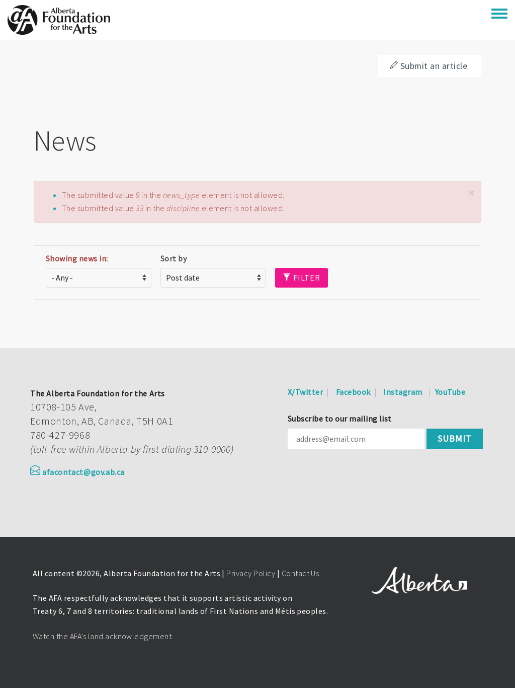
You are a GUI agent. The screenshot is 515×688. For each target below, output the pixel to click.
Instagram (402, 392)
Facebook (353, 392)
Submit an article (428, 66)
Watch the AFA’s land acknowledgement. (103, 636)
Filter (301, 277)
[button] (471, 193)
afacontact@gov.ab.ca (77, 472)
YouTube (450, 392)
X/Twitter (305, 392)
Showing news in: (77, 258)
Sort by (173, 258)
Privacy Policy (250, 573)
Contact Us (300, 573)
